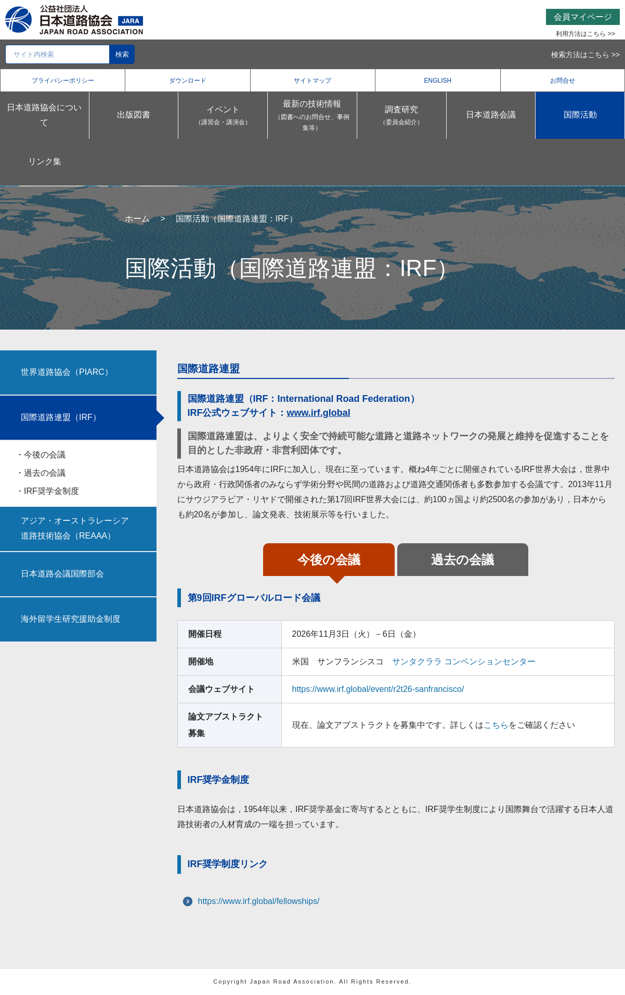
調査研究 (401, 116)
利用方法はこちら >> (585, 33)
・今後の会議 (41, 454)
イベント (223, 116)
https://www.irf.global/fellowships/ (259, 901)
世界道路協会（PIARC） (67, 372)
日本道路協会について (44, 115)
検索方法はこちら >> (585, 54)
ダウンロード (187, 80)
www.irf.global (318, 413)
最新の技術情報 (312, 116)
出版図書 (133, 114)
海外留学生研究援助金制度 (71, 618)
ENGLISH (438, 80)
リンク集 (44, 161)
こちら (496, 725)
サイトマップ (312, 80)
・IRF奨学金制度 (47, 491)
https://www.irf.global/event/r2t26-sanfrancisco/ (378, 689)
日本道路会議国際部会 (62, 573)
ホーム (137, 218)
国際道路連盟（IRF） (61, 417)
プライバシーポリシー (63, 80)
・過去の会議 (41, 472)
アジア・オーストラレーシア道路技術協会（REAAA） (75, 528)
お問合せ (562, 80)
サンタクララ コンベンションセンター (464, 661)
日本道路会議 (491, 114)
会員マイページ (583, 16)
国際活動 (580, 114)
